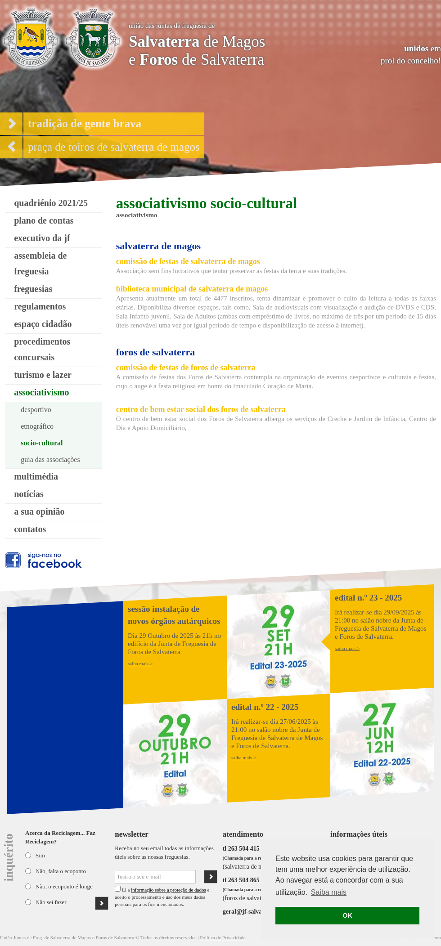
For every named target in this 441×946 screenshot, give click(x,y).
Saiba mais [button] (328, 892)
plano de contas (43, 220)
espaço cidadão (43, 324)
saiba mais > (140, 663)
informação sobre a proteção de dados (168, 889)
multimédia (36, 476)
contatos (30, 529)
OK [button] (347, 915)
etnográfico (37, 426)
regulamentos (40, 306)
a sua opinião (39, 511)
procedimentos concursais (42, 349)
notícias (29, 494)
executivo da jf (42, 238)
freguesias (33, 289)
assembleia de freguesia (40, 263)
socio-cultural (42, 443)
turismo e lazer (43, 375)
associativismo (41, 392)
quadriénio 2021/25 (51, 203)
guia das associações (50, 459)
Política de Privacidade (222, 937)
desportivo (36, 409)
